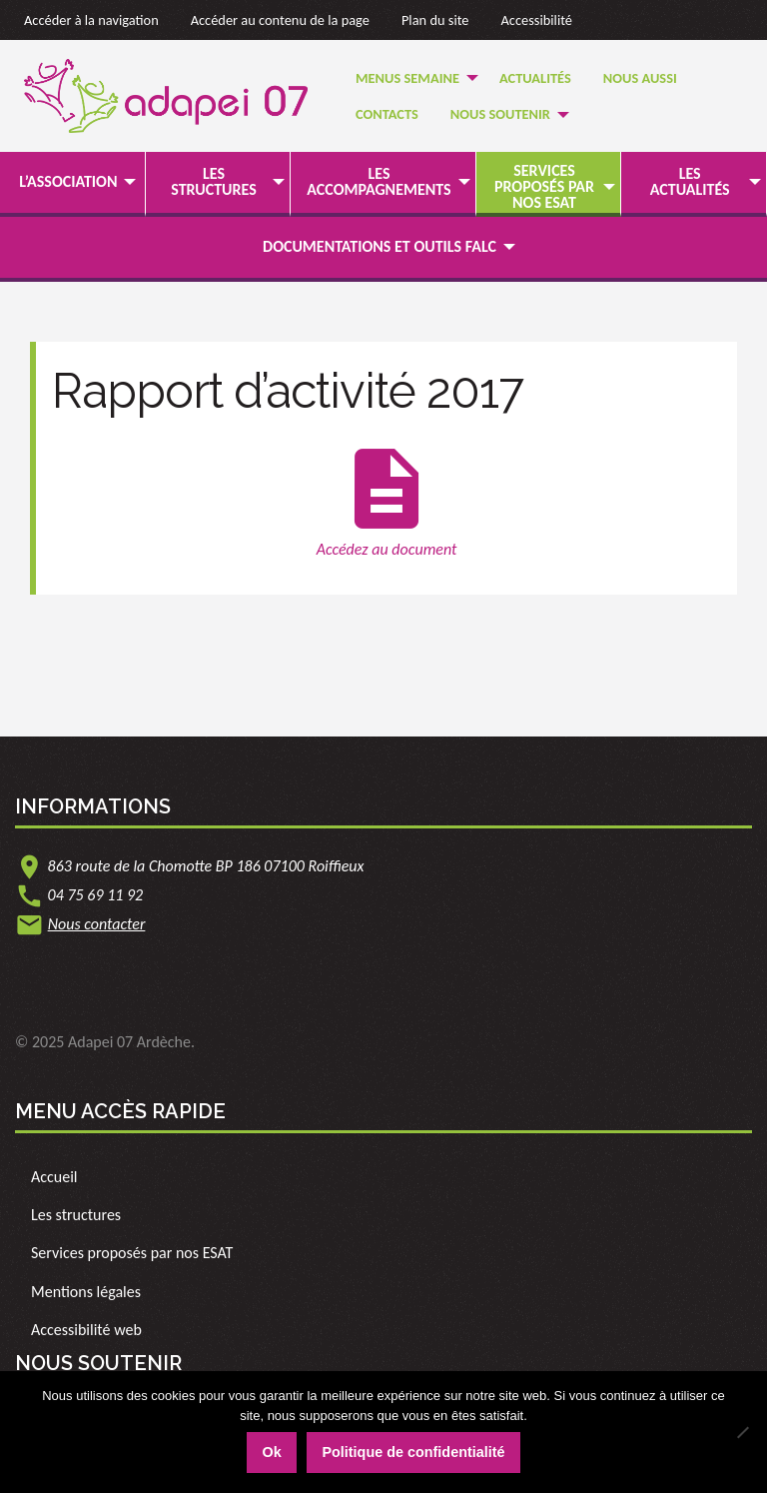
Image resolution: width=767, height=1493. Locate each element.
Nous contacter (97, 923)
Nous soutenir (500, 114)
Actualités (535, 78)
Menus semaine (407, 78)
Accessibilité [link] (537, 20)
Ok (271, 1452)
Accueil (54, 1176)
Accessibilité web (86, 1329)
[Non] (742, 1432)
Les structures (214, 181)
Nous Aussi (640, 78)
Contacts (387, 114)
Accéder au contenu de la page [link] (280, 20)
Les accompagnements (378, 181)
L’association (68, 181)
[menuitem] (411, 77)
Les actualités (690, 181)
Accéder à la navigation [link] (91, 20)
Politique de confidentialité (413, 1452)
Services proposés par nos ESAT (544, 186)
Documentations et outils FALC (379, 246)
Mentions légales (86, 1291)
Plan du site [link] (435, 20)
